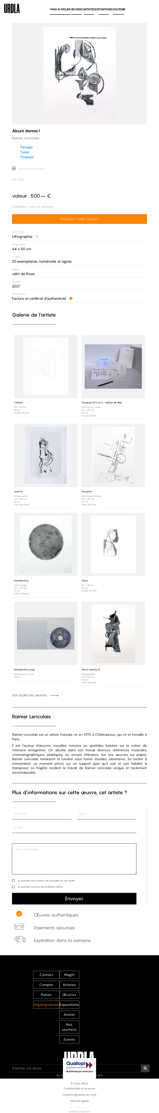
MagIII (69, 975)
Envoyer (74, 899)
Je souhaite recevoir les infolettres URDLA (40, 886)
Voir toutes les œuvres (35, 695)
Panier (46, 995)
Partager (26, 147)
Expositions (103, 9)
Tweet (24, 152)
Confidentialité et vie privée (79, 1088)
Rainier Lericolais (31, 717)
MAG (55, 9)
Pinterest (27, 157)
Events (69, 1039)
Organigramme (46, 1005)
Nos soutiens (69, 1027)
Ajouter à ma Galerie (28, 168)
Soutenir (118, 9)
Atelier (65, 9)
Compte (46, 985)
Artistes (89, 9)
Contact (46, 975)
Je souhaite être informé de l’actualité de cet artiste (46, 880)
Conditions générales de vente (79, 1094)
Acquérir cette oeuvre (79, 219)
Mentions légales (79, 1100)
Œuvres (77, 9)
